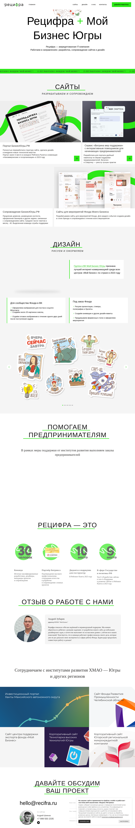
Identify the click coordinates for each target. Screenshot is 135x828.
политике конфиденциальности (112, 817)
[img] (40, 121)
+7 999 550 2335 (45, 818)
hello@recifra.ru (38, 803)
